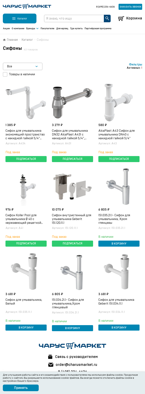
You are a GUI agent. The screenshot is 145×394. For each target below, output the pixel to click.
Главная (10, 39)
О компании (18, 28)
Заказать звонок (130, 7)
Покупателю (47, 28)
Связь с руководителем (72, 357)
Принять (21, 388)
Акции (6, 28)
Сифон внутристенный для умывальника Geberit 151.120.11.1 (72, 219)
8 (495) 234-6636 (105, 7)
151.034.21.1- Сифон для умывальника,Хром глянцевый (68, 303)
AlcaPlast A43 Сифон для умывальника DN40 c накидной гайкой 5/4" (117, 134)
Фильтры (135, 64)
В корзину (119, 243)
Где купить (76, 28)
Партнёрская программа (98, 28)
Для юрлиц (62, 28)
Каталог (27, 39)
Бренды (32, 28)
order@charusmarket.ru (72, 365)
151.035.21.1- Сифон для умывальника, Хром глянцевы (114, 219)
